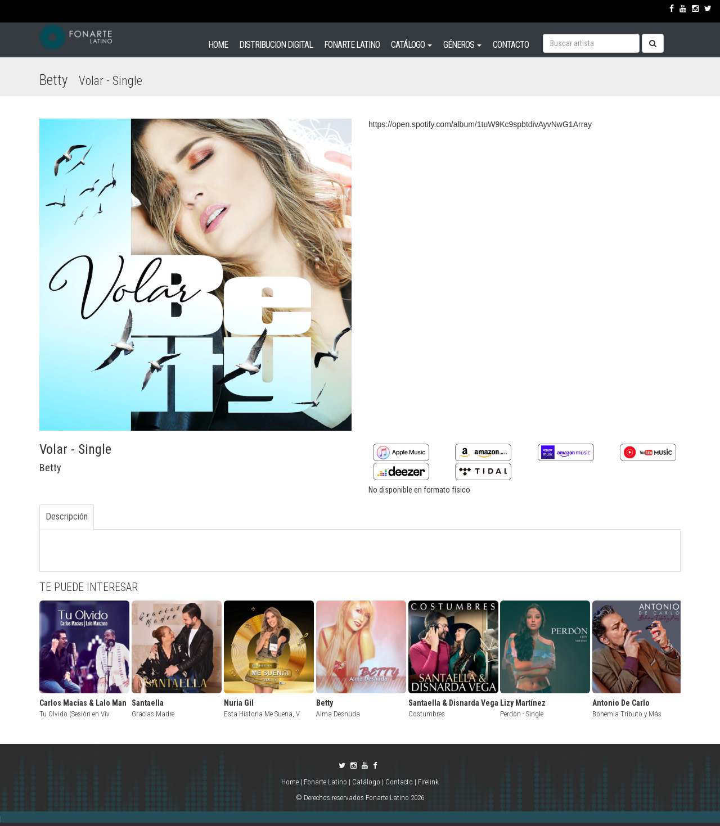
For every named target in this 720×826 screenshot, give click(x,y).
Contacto (399, 782)
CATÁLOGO (411, 44)
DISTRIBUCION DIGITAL (276, 44)
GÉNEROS (462, 44)
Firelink (428, 782)
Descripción (67, 516)
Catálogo (366, 782)
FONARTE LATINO (352, 44)
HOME (218, 44)
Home (290, 782)
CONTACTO (511, 44)
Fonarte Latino (325, 782)
